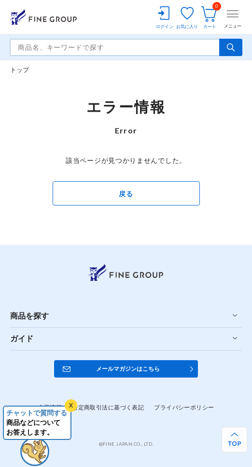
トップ (19, 69)
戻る (126, 194)
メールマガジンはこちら (128, 368)
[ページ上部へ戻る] (234, 439)
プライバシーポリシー (184, 407)
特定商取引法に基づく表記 (108, 407)
